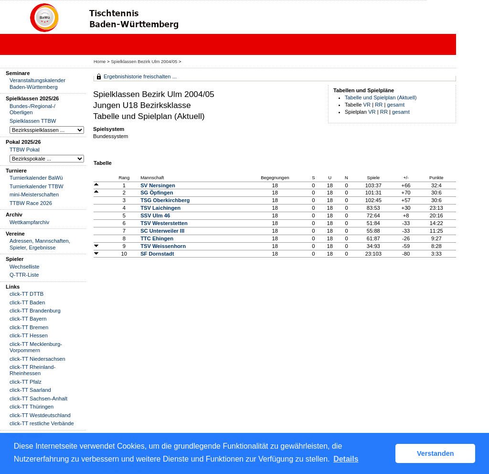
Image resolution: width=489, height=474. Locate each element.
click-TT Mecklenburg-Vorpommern (36, 347)
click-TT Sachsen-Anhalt (38, 398)
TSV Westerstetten (164, 223)
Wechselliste (25, 266)
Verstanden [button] (435, 453)
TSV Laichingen (160, 208)
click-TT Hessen (29, 335)
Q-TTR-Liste (24, 275)
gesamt (396, 105)
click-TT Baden (27, 302)
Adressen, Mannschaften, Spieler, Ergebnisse (40, 244)
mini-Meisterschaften (34, 194)
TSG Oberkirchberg (165, 200)
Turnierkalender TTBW (37, 186)
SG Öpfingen (156, 192)
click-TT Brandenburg (35, 310)
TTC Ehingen (156, 238)
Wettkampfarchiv (29, 222)
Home (100, 61)
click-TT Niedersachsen (37, 359)
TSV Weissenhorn (163, 246)
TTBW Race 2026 (31, 203)
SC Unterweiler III (162, 231)
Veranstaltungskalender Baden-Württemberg (37, 83)
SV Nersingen (157, 185)
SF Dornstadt (157, 254)
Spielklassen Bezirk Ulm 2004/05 (145, 61)
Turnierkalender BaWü (36, 178)
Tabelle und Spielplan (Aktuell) (381, 97)
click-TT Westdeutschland (40, 415)
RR (379, 105)
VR (367, 105)
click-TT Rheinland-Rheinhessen (32, 370)
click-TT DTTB (26, 294)
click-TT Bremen (29, 327)
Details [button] (345, 459)
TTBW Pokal (25, 149)
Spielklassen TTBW (33, 121)
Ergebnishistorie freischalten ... (140, 76)
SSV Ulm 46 (155, 215)
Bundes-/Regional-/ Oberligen (32, 109)
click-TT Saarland (30, 390)
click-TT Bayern (28, 319)
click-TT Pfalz (26, 382)
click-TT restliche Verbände (42, 423)
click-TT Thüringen (31, 406)
